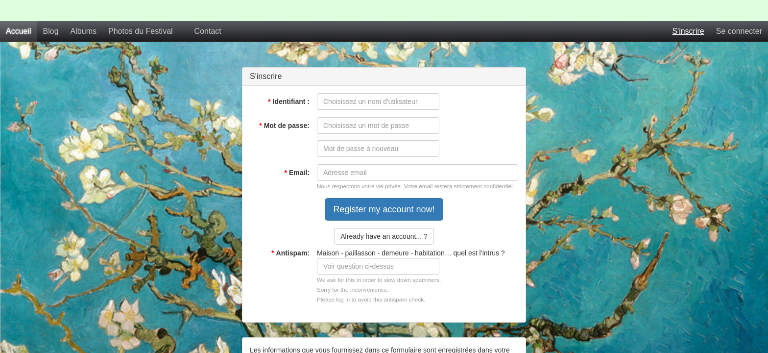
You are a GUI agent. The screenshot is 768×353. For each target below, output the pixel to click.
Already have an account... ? (383, 215)
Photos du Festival (140, 10)
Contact (207, 10)
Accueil (18, 10)
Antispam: (290, 232)
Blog (51, 10)
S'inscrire (688, 10)
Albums (83, 10)
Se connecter (739, 10)
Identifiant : (289, 80)
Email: (297, 151)
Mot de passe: (284, 104)
